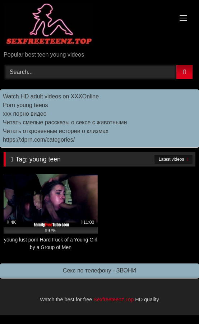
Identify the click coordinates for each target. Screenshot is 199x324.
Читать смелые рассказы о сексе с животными (65, 122)
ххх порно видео (25, 114)
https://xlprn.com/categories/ (39, 140)
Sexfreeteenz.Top (113, 299)
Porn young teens (25, 105)
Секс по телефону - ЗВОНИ (99, 270)
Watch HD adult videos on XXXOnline (51, 96)
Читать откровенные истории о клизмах (55, 131)
